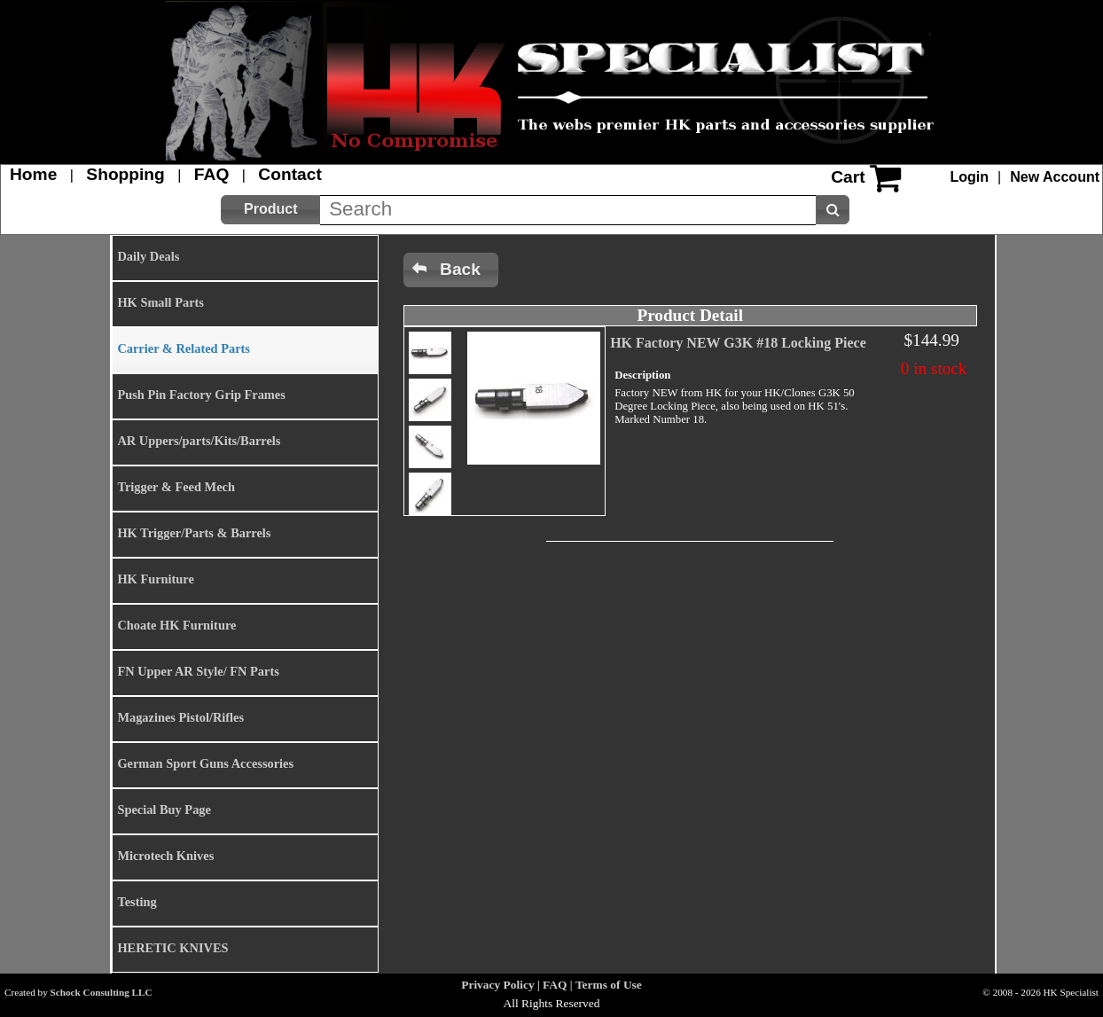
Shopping (125, 174)
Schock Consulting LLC (102, 992)
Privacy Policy (497, 984)
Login (970, 176)
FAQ (211, 174)
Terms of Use (608, 984)
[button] (270, 209)
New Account (1054, 176)
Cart (847, 177)
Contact (289, 174)
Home (33, 174)
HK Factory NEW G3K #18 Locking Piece (738, 342)
